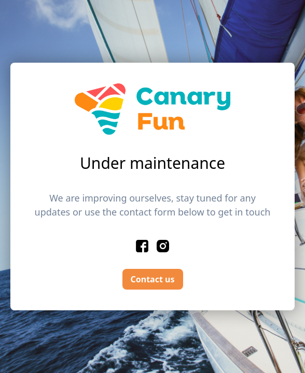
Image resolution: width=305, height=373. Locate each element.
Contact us (153, 279)
